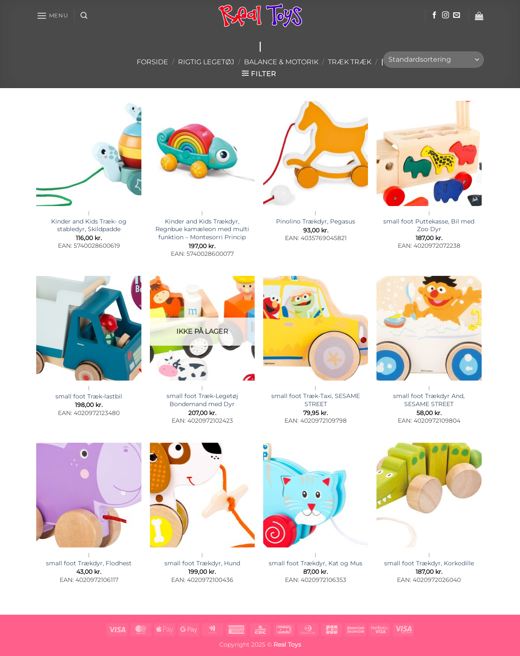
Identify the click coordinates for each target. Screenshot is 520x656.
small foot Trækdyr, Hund (202, 563)
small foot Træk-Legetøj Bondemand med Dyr (202, 400)
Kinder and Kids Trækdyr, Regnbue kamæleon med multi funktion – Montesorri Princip (202, 229)
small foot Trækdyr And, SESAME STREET (429, 400)
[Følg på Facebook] (434, 15)
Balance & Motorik (281, 62)
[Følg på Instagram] (445, 15)
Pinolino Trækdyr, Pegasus (315, 221)
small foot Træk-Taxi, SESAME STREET (315, 400)
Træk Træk (349, 62)
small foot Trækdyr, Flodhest (89, 563)
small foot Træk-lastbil (88, 396)
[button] (52, 15)
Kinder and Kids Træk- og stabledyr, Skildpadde (88, 225)
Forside (152, 62)
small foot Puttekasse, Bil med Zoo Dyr (428, 225)
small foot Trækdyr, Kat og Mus (315, 563)
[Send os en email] (456, 15)
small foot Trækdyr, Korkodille (429, 563)
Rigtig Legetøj (206, 62)
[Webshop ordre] (433, 60)
